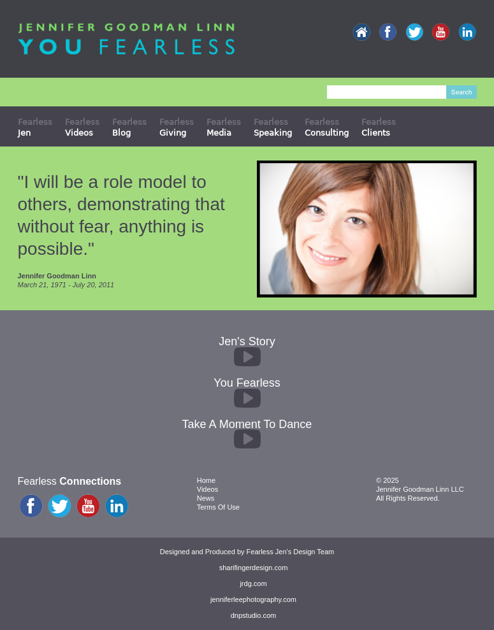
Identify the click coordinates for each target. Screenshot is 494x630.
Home (206, 480)
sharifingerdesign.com (253, 567)
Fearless (35, 127)
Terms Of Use (218, 507)
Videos (207, 489)
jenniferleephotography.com (253, 599)
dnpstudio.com (254, 615)
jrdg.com (253, 583)
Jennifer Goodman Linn (57, 276)
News (206, 498)
